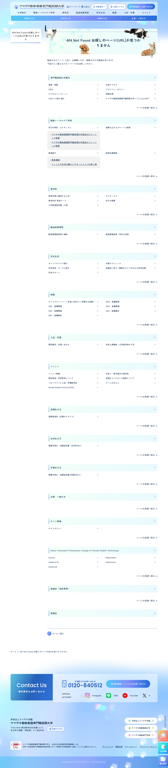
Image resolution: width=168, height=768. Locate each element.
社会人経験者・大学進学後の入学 (120, 344)
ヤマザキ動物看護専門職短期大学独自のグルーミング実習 (74, 136)
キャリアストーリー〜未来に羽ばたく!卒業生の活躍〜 (71, 301)
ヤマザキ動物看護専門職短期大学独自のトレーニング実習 (74, 144)
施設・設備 (53, 84)
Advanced (52, 566)
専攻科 (53, 188)
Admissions (111, 562)
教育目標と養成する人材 (59, 196)
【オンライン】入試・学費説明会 (62, 382)
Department (111, 557)
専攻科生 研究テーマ (57, 200)
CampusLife (53, 562)
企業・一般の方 (139, 18)
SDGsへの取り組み (56, 98)
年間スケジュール (113, 263)
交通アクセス (111, 84)
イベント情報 (54, 373)
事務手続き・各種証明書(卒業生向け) (64, 474)
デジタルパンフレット (58, 94)
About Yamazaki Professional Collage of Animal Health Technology (84, 550)
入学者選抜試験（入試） (59, 205)
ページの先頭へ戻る (146, 107)
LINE (116, 695)
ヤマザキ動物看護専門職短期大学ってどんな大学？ (128, 98)
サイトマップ (74, 6)
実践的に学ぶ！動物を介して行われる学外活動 (126, 268)
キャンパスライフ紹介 (58, 263)
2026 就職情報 (112, 301)
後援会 (53, 613)
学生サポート (54, 272)
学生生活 (54, 256)
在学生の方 (66, 18)
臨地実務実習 (56, 227)
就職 (52, 294)
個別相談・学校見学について (60, 378)
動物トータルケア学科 (61, 120)
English (87, 6)
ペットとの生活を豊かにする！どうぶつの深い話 (74, 164)
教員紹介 (52, 153)
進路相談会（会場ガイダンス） (61, 416)
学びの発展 (110, 200)
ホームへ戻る (58, 633)
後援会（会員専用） (60, 588)
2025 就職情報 (55, 306)
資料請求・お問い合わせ (59, 344)
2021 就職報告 (55, 315)
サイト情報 (55, 521)
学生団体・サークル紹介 (59, 268)
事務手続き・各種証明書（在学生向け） (65, 445)
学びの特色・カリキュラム (59, 127)
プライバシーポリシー (115, 89)
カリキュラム (111, 196)
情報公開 (109, 94)
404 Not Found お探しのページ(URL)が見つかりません (26, 36)
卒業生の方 (102, 18)
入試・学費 (55, 337)
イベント (54, 366)
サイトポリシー (55, 528)
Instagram (96, 695)
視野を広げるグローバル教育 (118, 127)
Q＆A (50, 89)
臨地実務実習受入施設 (58, 234)
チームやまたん (112, 382)
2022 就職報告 (112, 311)
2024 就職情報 (112, 306)
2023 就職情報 (55, 311)
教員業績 (56, 159)
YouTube (134, 695)
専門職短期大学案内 (60, 77)
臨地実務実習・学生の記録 (117, 234)
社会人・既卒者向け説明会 (117, 373)
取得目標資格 (111, 153)
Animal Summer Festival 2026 (61, 387)
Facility (51, 557)
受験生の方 (29, 18)
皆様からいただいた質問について (120, 378)
